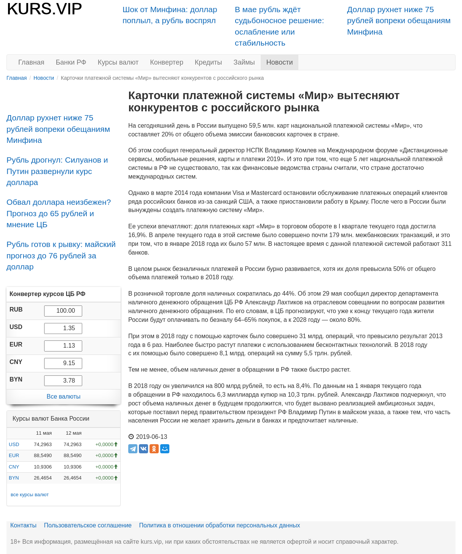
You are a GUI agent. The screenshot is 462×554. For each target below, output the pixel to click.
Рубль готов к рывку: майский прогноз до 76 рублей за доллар (61, 255)
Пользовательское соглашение (88, 525)
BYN (14, 478)
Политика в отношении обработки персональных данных (219, 525)
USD (14, 444)
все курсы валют (30, 494)
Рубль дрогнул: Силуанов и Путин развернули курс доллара (57, 171)
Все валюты (63, 396)
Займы (244, 62)
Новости (279, 62)
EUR (14, 455)
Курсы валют (118, 62)
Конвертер (166, 62)
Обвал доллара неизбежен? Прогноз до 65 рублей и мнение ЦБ (58, 213)
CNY (14, 467)
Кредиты (208, 62)
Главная (31, 62)
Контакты (23, 525)
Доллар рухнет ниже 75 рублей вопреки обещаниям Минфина (399, 20)
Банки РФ (71, 62)
